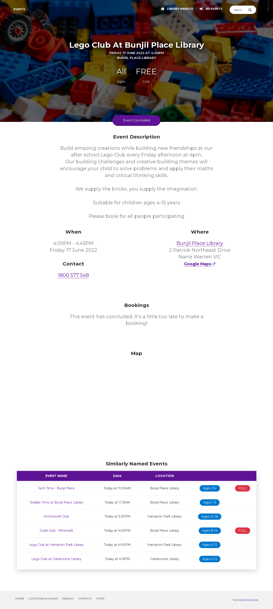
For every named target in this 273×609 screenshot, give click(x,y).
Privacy (68, 598)
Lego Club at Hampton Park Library (56, 545)
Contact (85, 598)
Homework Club (56, 516)
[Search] (239, 10)
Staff (100, 598)
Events (19, 9)
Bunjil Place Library (200, 243)
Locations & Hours (43, 598)
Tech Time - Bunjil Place (56, 488)
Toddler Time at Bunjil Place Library (56, 502)
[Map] (136, 404)
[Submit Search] (252, 10)
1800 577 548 (73, 275)
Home (19, 598)
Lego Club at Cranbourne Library (56, 559)
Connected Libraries (245, 599)
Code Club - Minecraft (56, 531)
